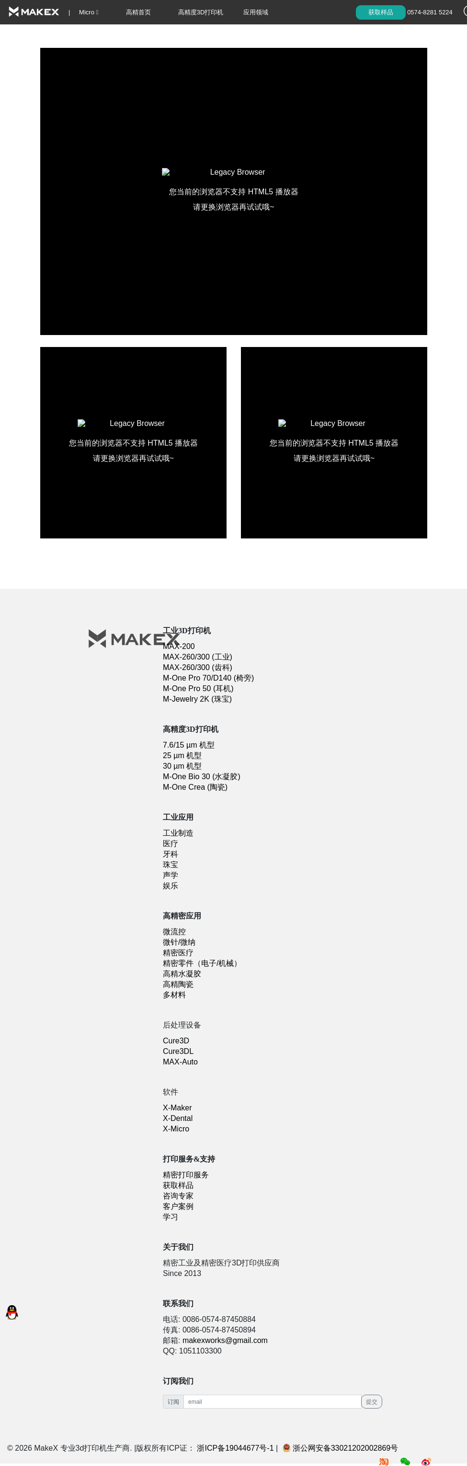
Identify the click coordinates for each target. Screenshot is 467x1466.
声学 (170, 875)
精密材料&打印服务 (34, 36)
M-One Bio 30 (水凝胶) (201, 776)
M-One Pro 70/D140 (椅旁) (208, 678)
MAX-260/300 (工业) (197, 657)
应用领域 (255, 12)
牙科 (170, 854)
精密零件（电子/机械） (202, 963)
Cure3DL (178, 1051)
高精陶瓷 (178, 984)
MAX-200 (179, 646)
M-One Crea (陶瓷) (195, 787)
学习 (214, 36)
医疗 (170, 843)
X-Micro (176, 1129)
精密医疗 (178, 953)
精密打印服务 (186, 1175)
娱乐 (170, 886)
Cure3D (176, 1041)
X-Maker (177, 1108)
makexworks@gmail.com (225, 1340)
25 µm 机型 (182, 755)
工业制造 (178, 833)
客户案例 (178, 1206)
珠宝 (170, 865)
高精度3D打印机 (201, 12)
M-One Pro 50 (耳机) (198, 688)
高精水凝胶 (182, 974)
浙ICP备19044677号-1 (235, 1448)
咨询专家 (178, 1196)
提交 (371, 1402)
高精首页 (138, 12)
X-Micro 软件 (125, 36)
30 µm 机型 (182, 766)
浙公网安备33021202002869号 (341, 1448)
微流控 (174, 932)
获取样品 (380, 12)
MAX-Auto (180, 1062)
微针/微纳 (179, 942)
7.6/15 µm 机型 (189, 745)
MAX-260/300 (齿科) (197, 667)
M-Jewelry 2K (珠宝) (197, 699)
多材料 (174, 995)
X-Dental (178, 1118)
